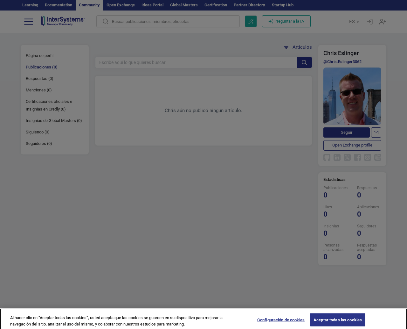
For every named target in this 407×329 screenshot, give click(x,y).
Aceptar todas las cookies (338, 322)
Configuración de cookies (281, 322)
